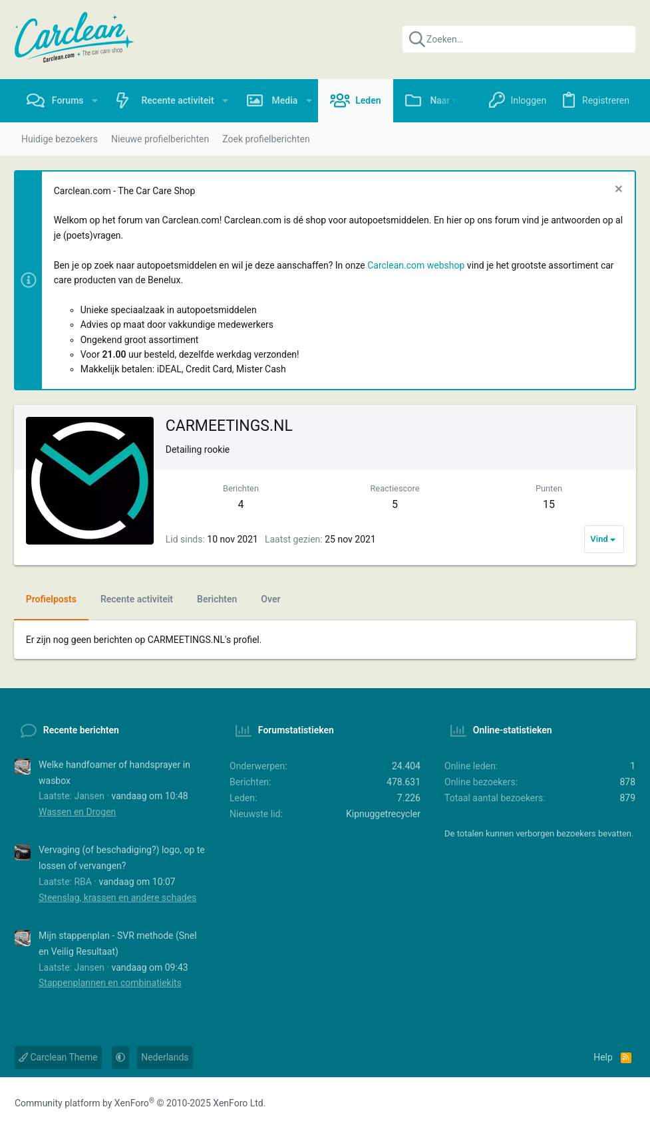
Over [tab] (271, 599)
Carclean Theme (58, 1057)
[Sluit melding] (616, 190)
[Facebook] (573, 1104)
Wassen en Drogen (77, 812)
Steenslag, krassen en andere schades (117, 897)
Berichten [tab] (218, 599)
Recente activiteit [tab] (137, 599)
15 (548, 504)
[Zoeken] (519, 39)
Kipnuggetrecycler (383, 814)
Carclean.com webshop (417, 265)
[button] (94, 100)
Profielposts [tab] (52, 599)
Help (603, 1057)
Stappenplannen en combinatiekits (110, 982)
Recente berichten (81, 730)
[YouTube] (626, 1104)
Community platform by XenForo (140, 1103)
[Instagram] (599, 1104)
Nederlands (164, 1057)
